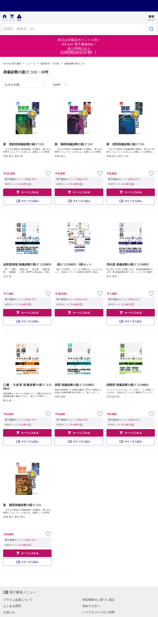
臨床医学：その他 (50, 63)
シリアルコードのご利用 (98, 612)
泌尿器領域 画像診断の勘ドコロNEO (27, 264)
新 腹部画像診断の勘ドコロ (22, 505)
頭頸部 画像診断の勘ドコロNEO (127, 384)
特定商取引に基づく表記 (98, 599)
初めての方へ (91, 605)
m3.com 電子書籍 (12, 63)
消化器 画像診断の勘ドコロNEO (127, 264)
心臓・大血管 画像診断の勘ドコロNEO (27, 386)
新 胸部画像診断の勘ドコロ (74, 144)
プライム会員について (18, 599)
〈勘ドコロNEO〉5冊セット (73, 264)
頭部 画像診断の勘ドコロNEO (74, 384)
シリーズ (30, 63)
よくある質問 (12, 605)
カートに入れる (27, 192)
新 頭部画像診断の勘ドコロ (125, 144)
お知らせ (9, 612)
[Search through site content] (74, 28)
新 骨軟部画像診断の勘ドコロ (23, 144)
